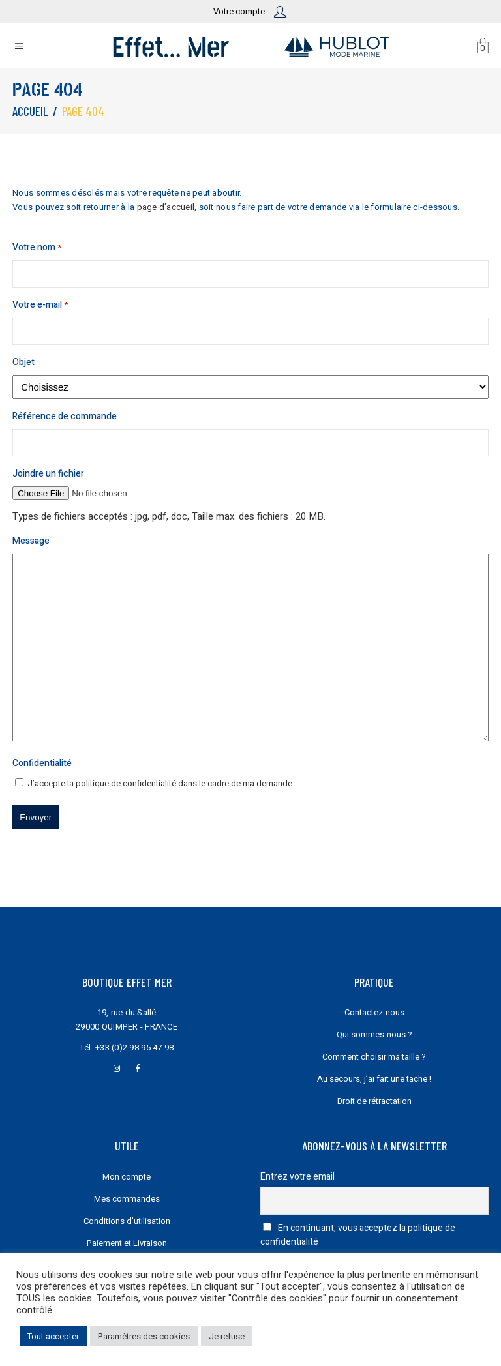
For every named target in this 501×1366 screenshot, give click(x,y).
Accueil (30, 111)
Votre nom (36, 248)
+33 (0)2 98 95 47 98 (134, 1047)
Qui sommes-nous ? (374, 1034)
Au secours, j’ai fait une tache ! (374, 1079)
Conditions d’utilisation (127, 1221)
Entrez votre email (297, 1176)
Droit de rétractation (374, 1101)
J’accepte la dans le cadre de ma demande (159, 783)
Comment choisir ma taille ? (374, 1056)
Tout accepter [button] (53, 1336)
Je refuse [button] (227, 1336)
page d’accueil (166, 207)
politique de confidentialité (126, 783)
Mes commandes (127, 1199)
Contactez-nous (374, 1012)
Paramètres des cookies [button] (144, 1336)
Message (31, 541)
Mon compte (126, 1176)
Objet (23, 362)
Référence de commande (64, 416)
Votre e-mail (40, 305)
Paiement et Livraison (127, 1243)
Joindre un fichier (48, 474)
